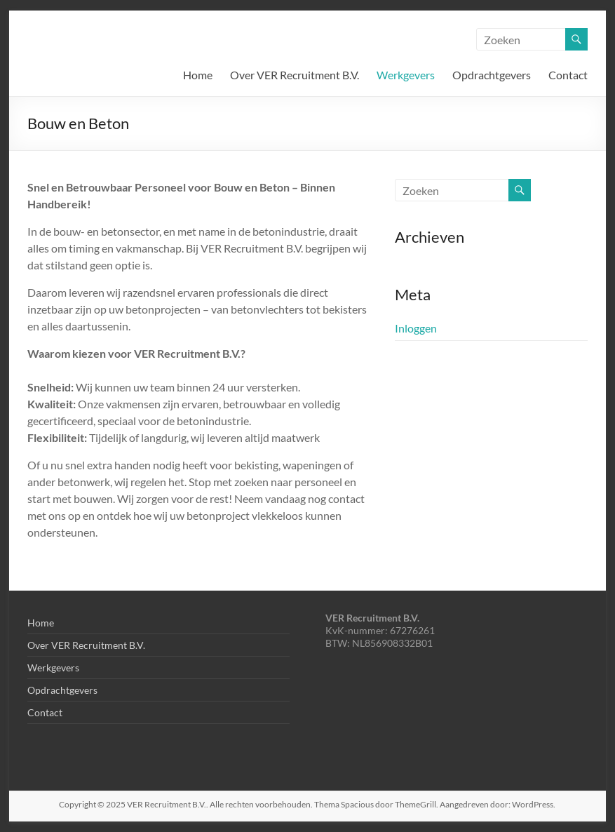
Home (197, 74)
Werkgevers (406, 74)
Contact (568, 74)
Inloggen (416, 328)
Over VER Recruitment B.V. (294, 74)
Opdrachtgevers (491, 74)
